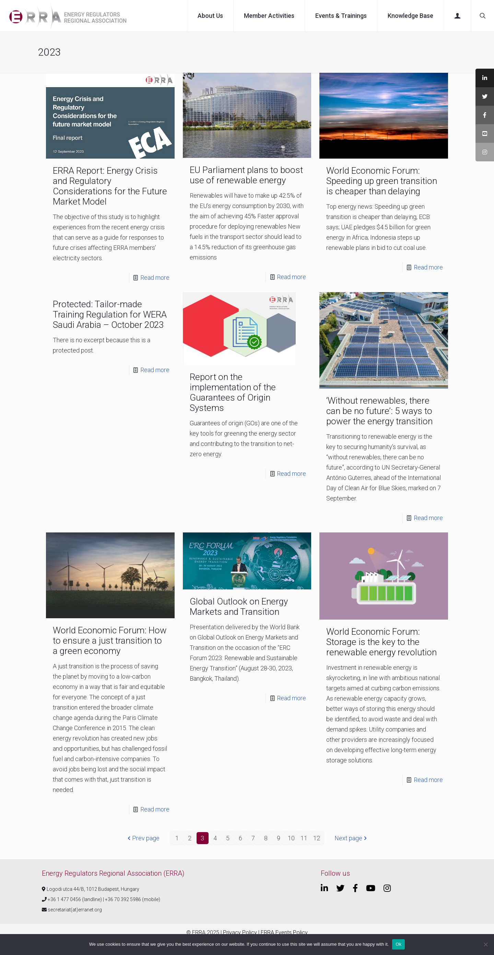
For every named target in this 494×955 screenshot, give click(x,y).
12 (316, 838)
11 (304, 838)
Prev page (143, 838)
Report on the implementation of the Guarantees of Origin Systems (233, 392)
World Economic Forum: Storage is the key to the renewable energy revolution (381, 641)
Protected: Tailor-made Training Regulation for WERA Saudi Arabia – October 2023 (110, 314)
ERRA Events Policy (284, 932)
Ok (398, 944)
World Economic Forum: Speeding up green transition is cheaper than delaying (381, 180)
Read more (154, 277)
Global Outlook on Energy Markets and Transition (239, 606)
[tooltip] (484, 78)
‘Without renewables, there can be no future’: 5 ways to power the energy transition (379, 410)
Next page (351, 838)
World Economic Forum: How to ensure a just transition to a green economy (110, 640)
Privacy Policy (240, 932)
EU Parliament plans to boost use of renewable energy (246, 175)
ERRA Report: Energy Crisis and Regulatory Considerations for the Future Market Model (110, 186)
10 (291, 838)
